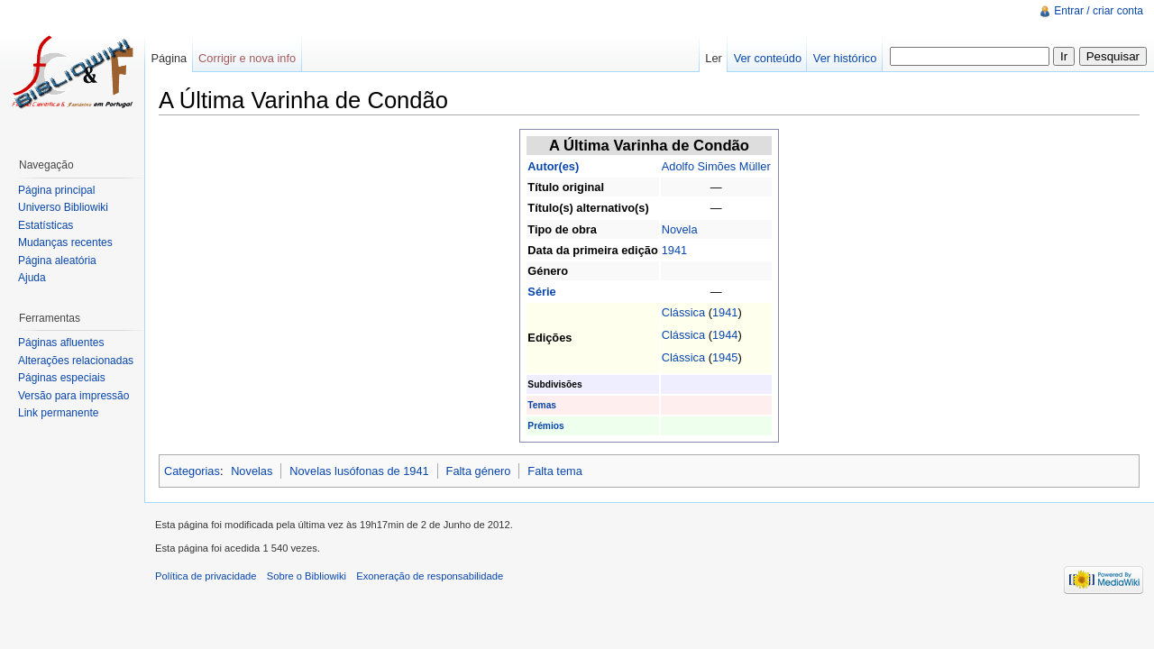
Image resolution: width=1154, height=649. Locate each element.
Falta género (478, 471)
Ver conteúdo (767, 58)
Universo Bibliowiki (63, 207)
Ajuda (32, 277)
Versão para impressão (73, 395)
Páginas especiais (61, 377)
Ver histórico (844, 58)
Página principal (56, 190)
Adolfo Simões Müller (716, 166)
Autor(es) (553, 166)
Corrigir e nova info (247, 58)
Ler (713, 58)
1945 (724, 357)
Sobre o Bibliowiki (306, 576)
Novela (680, 229)
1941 (674, 250)
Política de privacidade (206, 576)
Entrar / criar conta (1098, 11)
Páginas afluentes (61, 342)
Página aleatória (57, 260)
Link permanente (58, 413)
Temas (541, 405)
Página (169, 58)
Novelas (251, 471)
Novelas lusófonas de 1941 (358, 471)
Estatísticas (45, 225)
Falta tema (554, 471)
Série (541, 291)
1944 (724, 335)
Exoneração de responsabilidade (429, 576)
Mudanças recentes (65, 242)
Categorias (192, 471)
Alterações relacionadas (75, 360)
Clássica (683, 312)
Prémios (545, 426)
